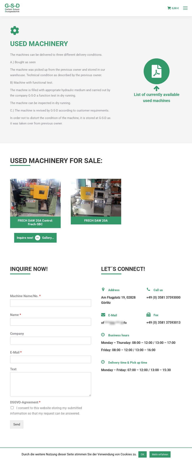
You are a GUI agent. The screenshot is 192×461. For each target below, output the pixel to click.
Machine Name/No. (25, 296)
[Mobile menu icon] (185, 8)
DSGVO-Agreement (25, 402)
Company (17, 334)
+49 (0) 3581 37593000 (163, 297)
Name (15, 315)
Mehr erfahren (160, 454)
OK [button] (142, 454)
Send (16, 424)
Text (13, 369)
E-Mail (16, 352)
